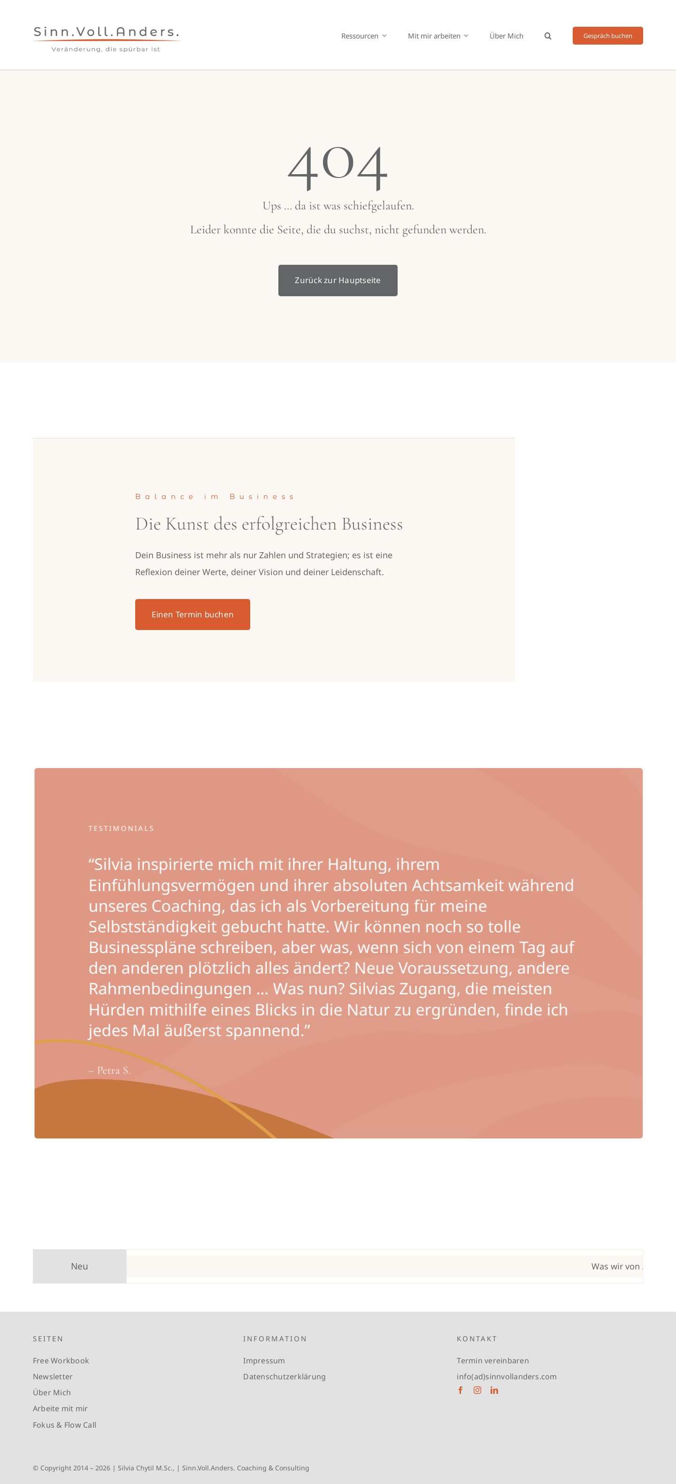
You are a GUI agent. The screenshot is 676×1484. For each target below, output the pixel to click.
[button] (548, 35)
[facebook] (460, 1390)
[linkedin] (494, 1390)
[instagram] (477, 1390)
